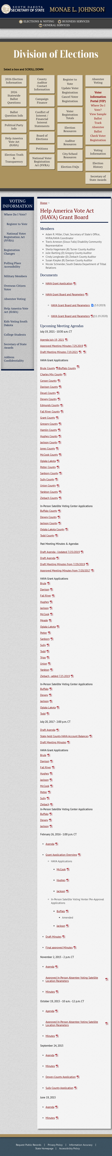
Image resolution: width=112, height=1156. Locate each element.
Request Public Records (28, 1144)
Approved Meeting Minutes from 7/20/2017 (65, 570)
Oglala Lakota (48, 461)
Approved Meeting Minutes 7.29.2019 (61, 346)
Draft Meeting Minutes (53, 742)
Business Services (74, 21)
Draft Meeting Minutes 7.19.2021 (59, 352)
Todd (43, 651)
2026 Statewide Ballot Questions (14, 97)
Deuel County (48, 393)
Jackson (44, 608)
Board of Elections (42, 137)
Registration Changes (12, 251)
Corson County (48, 380)
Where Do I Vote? (15, 214)
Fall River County (50, 411)
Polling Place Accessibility (12, 265)
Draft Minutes (53, 936)
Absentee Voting (98, 80)
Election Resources (70, 129)
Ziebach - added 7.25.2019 (55, 676)
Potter (43, 632)
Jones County (47, 448)
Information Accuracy (80, 1144)
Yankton (44, 669)
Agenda (50, 844)
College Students (15, 335)
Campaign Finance (41, 100)
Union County (48, 485)
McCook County (49, 454)
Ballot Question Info (14, 113)
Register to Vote (17, 224)
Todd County (47, 535)
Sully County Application (59, 1088)
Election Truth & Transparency (14, 158)
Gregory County (49, 424)
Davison (44, 589)
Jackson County (48, 442)
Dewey (44, 695)
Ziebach (44, 804)
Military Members (15, 276)
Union (43, 663)
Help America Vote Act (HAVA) (14, 141)
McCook (44, 614)
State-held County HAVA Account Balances (64, 736)
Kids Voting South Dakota (15, 323)
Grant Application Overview (61, 854)
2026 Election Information (14, 80)
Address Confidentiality (14, 359)
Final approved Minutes (59, 947)
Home (43, 203)
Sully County (47, 479)
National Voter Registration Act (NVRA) (42, 161)
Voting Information (98, 152)
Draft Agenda (47, 558)
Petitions (42, 149)
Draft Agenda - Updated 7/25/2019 (60, 552)
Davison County (49, 387)
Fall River (45, 595)
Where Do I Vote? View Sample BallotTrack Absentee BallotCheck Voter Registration (98, 116)
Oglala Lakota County (52, 529)
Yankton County (49, 492)
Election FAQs (70, 167)
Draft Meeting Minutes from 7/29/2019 (62, 564)
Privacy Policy (55, 1144)
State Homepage (44, 1148)
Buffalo (44, 689)
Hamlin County (48, 430)
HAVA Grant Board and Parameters (65, 294)
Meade (44, 620)
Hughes (44, 602)
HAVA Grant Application (59, 283)
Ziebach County (49, 498)
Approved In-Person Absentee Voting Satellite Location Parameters (72, 979)
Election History (98, 165)
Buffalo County (67, 368)
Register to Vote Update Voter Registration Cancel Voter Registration (70, 90)
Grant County (47, 417)
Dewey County (48, 399)
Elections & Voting (36, 21)
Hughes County (49, 436)
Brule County (47, 368)
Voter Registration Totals (70, 114)
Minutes (50, 991)
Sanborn (45, 639)
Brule (43, 583)
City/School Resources (69, 155)
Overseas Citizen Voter (15, 287)
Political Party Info (14, 126)
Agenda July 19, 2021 (52, 339)
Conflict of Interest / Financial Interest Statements (42, 119)
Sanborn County (49, 473)
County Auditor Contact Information (42, 84)
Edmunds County (49, 405)
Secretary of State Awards (98, 178)
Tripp (43, 657)
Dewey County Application (61, 1077)
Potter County (48, 467)
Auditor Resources (70, 142)
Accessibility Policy (69, 1148)
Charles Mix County (51, 374)
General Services (54, 25)
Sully (43, 645)
